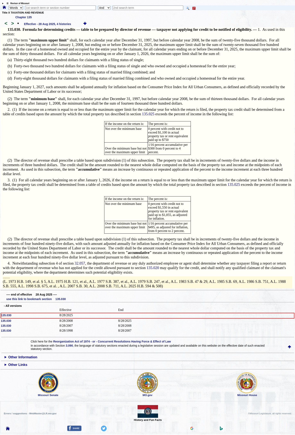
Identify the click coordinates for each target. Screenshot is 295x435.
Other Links (17, 365)
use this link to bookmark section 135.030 (36, 299)
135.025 (148, 114)
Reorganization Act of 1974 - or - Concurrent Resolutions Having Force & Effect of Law (112, 341)
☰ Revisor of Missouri (17, 3)
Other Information (22, 357)
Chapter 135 (23, 17)
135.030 (6, 315)
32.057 (80, 263)
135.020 (153, 268)
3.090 (69, 345)
